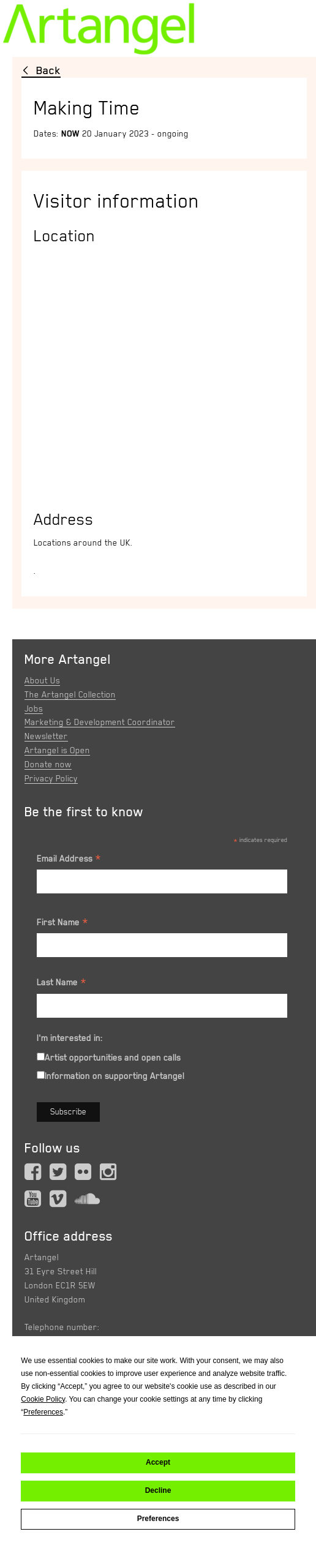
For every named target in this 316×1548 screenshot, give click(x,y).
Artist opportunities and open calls (113, 1057)
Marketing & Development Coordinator (99, 722)
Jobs (33, 708)
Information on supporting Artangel (114, 1076)
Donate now (48, 764)
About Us (42, 680)
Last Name (62, 984)
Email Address (69, 860)
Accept (158, 1462)
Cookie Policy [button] (43, 1399)
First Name (63, 924)
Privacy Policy (51, 778)
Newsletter (46, 736)
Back (48, 70)
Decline (158, 1490)
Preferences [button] (43, 1412)
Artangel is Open (57, 750)
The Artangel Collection (70, 694)
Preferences (158, 1518)
